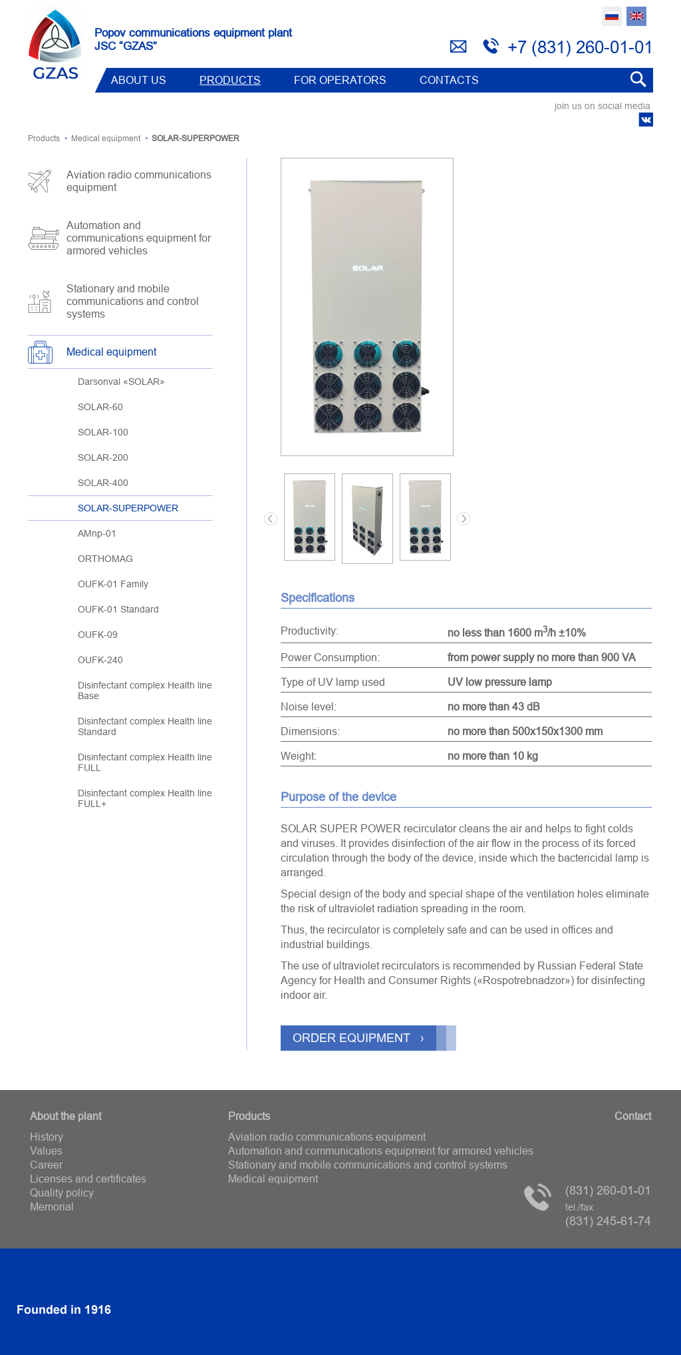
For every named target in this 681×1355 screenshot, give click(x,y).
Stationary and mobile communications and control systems (133, 301)
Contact (632, 1116)
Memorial (52, 1207)
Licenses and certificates (88, 1179)
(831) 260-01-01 (608, 1190)
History (46, 1137)
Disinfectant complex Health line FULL (145, 762)
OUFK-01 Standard (118, 609)
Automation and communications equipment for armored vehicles (139, 237)
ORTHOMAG (105, 558)
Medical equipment (111, 352)
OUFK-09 (98, 634)
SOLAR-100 (103, 432)
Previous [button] (270, 518)
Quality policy (62, 1193)
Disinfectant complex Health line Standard (145, 726)
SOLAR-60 (100, 407)
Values (46, 1151)
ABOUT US (138, 80)
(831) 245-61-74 (608, 1215)
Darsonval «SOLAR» (121, 381)
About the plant (65, 1116)
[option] (367, 307)
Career (46, 1165)
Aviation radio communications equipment (139, 180)
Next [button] (463, 518)
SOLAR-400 (103, 482)
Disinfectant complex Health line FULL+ (145, 798)
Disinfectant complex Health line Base (145, 690)
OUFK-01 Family (113, 584)
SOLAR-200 (103, 457)
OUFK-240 (100, 660)
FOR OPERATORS (340, 80)
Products (230, 80)
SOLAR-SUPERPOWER (128, 508)
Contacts (449, 80)
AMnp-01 (97, 533)
